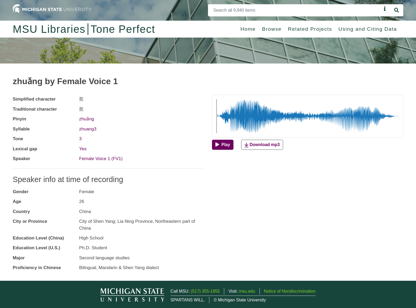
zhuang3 (87, 129)
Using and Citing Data (368, 29)
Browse (272, 29)
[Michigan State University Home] (52, 8)
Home (248, 29)
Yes (82, 148)
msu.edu (247, 291)
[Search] (295, 10)
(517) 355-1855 (205, 291)
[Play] (222, 145)
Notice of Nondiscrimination (290, 291)
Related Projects (310, 29)
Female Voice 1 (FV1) (101, 158)
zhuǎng (86, 118)
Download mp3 (262, 144)
